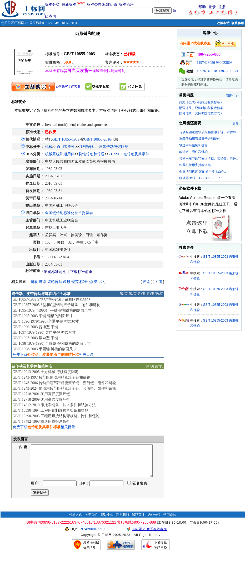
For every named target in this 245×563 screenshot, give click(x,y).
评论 (146, 282)
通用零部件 (66, 147)
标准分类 (52, 5)
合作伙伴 (154, 521)
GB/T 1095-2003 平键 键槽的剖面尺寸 (43, 316)
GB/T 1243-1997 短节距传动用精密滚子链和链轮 (51, 377)
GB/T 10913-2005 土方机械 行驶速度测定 (45, 372)
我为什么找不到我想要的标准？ (201, 102)
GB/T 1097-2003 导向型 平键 (35, 338)
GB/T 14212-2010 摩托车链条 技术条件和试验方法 (54, 405)
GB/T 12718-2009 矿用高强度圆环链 (41, 399)
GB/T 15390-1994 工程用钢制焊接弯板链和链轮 (50, 410)
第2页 (133, 294)
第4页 (150, 294)
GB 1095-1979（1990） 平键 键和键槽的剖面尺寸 (52, 310)
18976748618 (207, 71)
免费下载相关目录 (53, 355)
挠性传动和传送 (91, 154)
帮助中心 (232, 95)
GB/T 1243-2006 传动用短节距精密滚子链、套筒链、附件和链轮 (64, 383)
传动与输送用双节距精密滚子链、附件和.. (208, 132)
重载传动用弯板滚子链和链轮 (199, 139)
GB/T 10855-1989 (65, 139)
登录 (212, 7)
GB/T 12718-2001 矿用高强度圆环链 (41, 394)
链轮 (34, 282)
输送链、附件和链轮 (193, 152)
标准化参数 (88, 282)
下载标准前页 (81, 272)
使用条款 (169, 521)
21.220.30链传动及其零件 (129, 154)
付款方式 (75, 521)
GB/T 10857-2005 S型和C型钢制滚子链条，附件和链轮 (56, 305)
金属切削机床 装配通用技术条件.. (202, 171)
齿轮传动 (54, 282)
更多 (235, 123)
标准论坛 (126, 5)
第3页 (141, 294)
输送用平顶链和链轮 (193, 145)
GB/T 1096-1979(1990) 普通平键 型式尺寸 (46, 321)
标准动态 (109, 5)
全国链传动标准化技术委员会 (69, 213)
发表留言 (20, 439)
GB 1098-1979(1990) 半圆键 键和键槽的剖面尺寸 (52, 343)
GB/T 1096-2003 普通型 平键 (35, 327)
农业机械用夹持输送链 (195, 165)
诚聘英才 (138, 521)
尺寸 (102, 282)
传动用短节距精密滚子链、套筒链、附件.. (208, 158)
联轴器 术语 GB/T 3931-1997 (199, 178)
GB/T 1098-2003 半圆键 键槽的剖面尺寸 (45, 349)
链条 (42, 282)
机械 (48, 147)
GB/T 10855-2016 (97, 139)
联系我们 (122, 521)
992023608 (224, 63)
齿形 (66, 282)
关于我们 (91, 521)
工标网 (19, 23)
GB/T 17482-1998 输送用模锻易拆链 (41, 421)
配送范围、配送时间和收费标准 (201, 108)
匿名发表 (137, 490)
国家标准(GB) (39, 23)
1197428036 (206, 63)
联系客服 (237, 23)
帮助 (202, 7)
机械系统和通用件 (59, 154)
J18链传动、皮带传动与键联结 (103, 147)
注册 (222, 7)
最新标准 (69, 5)
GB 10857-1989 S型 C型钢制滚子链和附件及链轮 (52, 299)
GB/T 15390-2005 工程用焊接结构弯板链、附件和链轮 (56, 416)
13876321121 (228, 71)
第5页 (159, 294)
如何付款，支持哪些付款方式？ (201, 113)
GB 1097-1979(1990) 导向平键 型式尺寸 (44, 332)
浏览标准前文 (55, 272)
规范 (75, 282)
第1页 (124, 294)
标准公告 (94, 5)
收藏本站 (223, 23)
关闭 (158, 282)
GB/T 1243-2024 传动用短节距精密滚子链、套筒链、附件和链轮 (64, 388)
